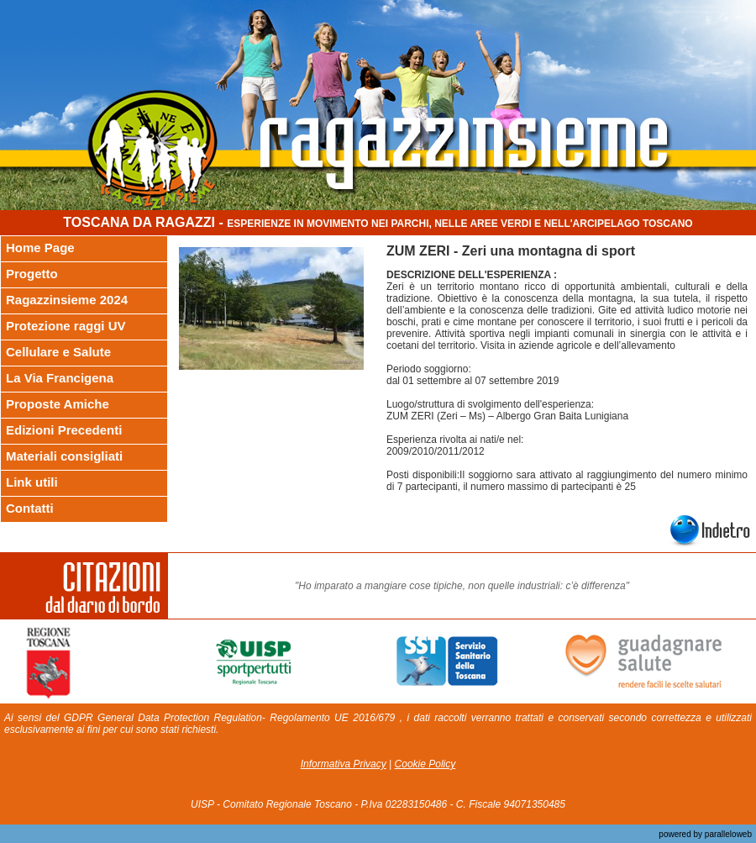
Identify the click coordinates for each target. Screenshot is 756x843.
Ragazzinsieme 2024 (67, 299)
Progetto (32, 273)
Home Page (40, 247)
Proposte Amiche (57, 404)
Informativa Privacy (343, 764)
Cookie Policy (425, 764)
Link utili (32, 482)
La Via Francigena (59, 378)
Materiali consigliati (64, 456)
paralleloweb (727, 834)
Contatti (30, 508)
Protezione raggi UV (66, 326)
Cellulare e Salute (58, 352)
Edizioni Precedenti (64, 430)
